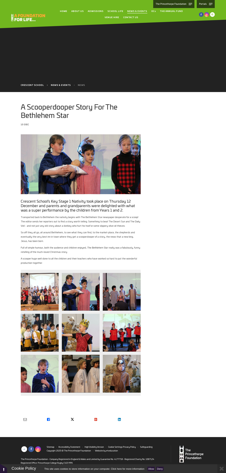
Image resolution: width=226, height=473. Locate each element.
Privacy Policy (129, 447)
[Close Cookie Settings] (221, 468)
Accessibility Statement (69, 447)
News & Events (61, 85)
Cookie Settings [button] (115, 447)
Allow (151, 469)
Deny (160, 469)
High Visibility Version (94, 447)
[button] (3, 468)
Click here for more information (127, 469)
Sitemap (50, 447)
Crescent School (32, 85)
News (81, 85)
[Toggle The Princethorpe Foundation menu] (173, 4)
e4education (112, 451)
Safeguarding (146, 447)
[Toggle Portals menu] (206, 4)
